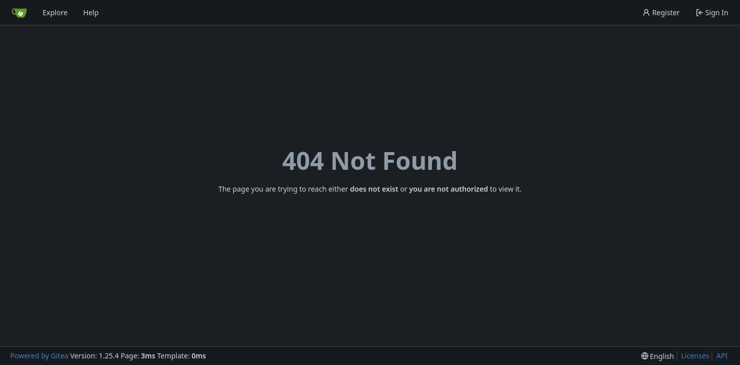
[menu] (657, 356)
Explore (55, 12)
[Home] (19, 13)
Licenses (695, 355)
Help (91, 12)
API (721, 355)
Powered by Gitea (39, 355)
